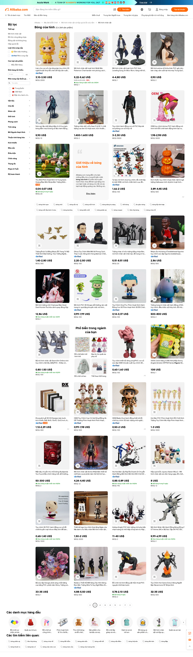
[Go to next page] (130, 605)
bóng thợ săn (132, 641)
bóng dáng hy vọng (107, 205)
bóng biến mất (83, 210)
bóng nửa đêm (115, 641)
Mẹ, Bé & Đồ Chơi (51, 23)
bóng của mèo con (48, 647)
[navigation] (19, 314)
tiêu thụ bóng (133, 210)
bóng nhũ (57, 205)
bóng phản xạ (101, 210)
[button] (114, 9)
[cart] (150, 10)
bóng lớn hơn (148, 641)
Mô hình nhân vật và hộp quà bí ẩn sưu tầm (77, 23)
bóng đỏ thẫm (64, 641)
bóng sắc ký (72, 205)
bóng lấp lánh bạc (157, 205)
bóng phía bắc (81, 641)
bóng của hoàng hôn (86, 647)
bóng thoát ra (14, 647)
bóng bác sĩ (30, 647)
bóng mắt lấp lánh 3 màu (46, 210)
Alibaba (37, 23)
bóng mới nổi (98, 641)
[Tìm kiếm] (124, 9)
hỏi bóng (124, 205)
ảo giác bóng (139, 205)
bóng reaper (116, 210)
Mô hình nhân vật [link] (105, 23)
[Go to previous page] (90, 605)
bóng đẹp (163, 641)
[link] (189, 633)
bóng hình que (42, 205)
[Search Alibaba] (73, 9)
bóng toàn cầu (67, 647)
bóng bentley (66, 210)
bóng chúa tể (150, 210)
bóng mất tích (89, 205)
